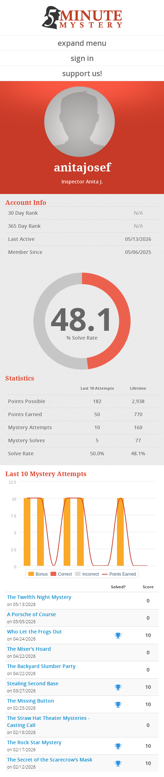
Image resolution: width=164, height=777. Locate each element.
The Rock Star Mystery (34, 742)
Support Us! (82, 73)
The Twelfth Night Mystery (39, 597)
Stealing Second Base (32, 683)
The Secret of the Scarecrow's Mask (49, 759)
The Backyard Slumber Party (41, 666)
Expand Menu (82, 43)
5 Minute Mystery (82, 17)
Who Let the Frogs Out (34, 631)
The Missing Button (30, 700)
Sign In (82, 58)
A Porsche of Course (31, 614)
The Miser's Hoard (29, 648)
